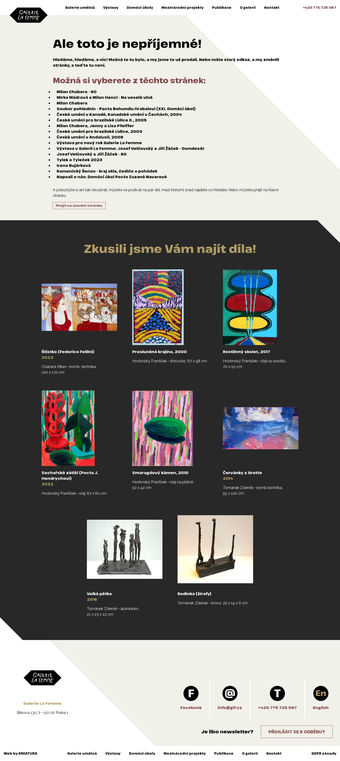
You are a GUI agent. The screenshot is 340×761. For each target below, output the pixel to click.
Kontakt (271, 7)
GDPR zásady (323, 753)
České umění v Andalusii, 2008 (90, 137)
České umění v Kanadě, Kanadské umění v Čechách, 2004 (119, 114)
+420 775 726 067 (319, 7)
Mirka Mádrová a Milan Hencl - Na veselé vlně (105, 97)
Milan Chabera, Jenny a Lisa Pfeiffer (95, 125)
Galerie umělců (80, 7)
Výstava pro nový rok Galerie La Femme (99, 142)
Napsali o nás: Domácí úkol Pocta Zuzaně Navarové (112, 176)
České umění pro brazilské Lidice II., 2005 (102, 120)
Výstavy (110, 7)
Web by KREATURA (20, 753)
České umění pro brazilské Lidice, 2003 (99, 131)
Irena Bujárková (74, 165)
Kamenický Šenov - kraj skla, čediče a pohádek (107, 171)
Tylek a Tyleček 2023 (79, 159)
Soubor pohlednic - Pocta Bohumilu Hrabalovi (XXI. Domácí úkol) (126, 108)
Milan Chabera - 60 (77, 91)
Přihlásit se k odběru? (296, 732)
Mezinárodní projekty (183, 7)
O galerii (248, 7)
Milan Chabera (72, 103)
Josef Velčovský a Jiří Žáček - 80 (92, 154)
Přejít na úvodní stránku (79, 205)
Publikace (221, 7)
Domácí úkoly (140, 7)
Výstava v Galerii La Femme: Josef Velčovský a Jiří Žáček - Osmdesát (130, 148)
